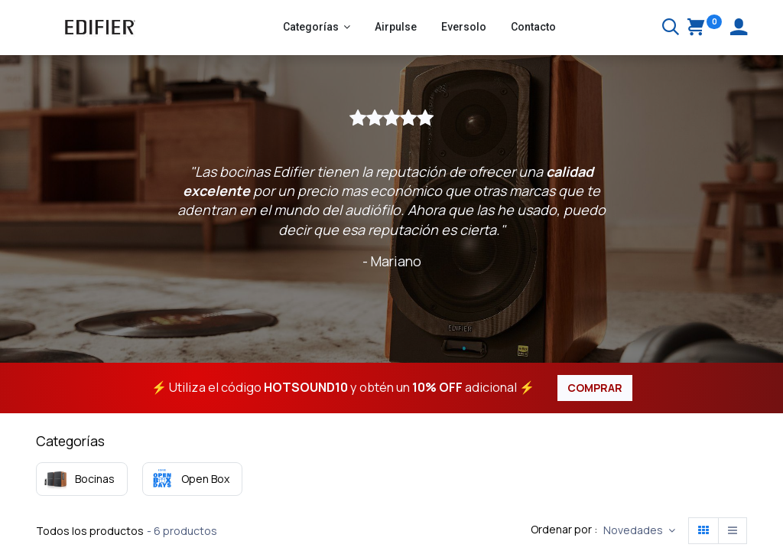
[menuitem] (395, 27)
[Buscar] (670, 28)
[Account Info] (738, 28)
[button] (639, 530)
